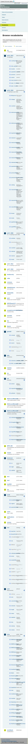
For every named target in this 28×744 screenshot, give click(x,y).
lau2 (8, 480)
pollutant (13, 393)
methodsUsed (13, 162)
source (12, 343)
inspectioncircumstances (13, 388)
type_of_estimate (13, 83)
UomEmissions (13, 693)
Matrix (12, 673)
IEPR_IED (10, 446)
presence (13, 74)
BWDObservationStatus (13, 639)
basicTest (13, 531)
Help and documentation (7, 12)
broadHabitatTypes (13, 500)
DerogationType (13, 422)
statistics (13, 617)
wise (8, 634)
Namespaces (5, 30)
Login (17, 3)
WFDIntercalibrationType (13, 704)
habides (9, 368)
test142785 (13, 560)
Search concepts (19, 46)
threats (12, 213)
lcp (8, 489)
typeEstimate (13, 222)
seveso (9, 522)
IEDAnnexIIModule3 (11, 404)
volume (13, 629)
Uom (12, 690)
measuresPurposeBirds (13, 152)
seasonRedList (13, 206)
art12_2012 (10, 55)
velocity (13, 626)
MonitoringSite (13, 675)
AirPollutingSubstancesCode (13, 417)
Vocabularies (5, 25)
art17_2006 (10, 233)
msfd (8, 494)
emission (13, 605)
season (12, 77)
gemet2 (9, 331)
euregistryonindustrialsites (11, 310)
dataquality (10, 292)
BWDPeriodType (13, 644)
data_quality (13, 66)
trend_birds (13, 80)
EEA (8, 1)
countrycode (13, 60)
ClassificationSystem (13, 655)
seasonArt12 (13, 200)
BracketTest (13, 534)
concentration (13, 601)
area (12, 597)
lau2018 (9, 484)
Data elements (5, 19)
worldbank (10, 730)
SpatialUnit (13, 687)
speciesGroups (13, 507)
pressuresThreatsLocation (13, 177)
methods (13, 251)
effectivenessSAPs (13, 123)
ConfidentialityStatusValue (13, 659)
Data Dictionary (12, 9)
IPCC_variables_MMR (13, 363)
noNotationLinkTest (13, 553)
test (8, 527)
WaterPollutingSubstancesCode (13, 439)
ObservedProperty (13, 678)
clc (12, 463)
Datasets (4, 14)
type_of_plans (13, 86)
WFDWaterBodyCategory (13, 716)
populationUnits (13, 166)
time (12, 622)
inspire (9, 452)
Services (4, 27)
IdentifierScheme (13, 669)
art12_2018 (10, 90)
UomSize (13, 698)
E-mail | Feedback (6, 739)
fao (8, 321)
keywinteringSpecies (13, 133)
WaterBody (13, 702)
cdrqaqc (13, 99)
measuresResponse (13, 157)
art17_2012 (10, 264)
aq (8, 50)
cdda (8, 278)
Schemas (4, 22)
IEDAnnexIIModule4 (11, 411)
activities (13, 238)
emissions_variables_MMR (13, 360)
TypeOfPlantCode (13, 431)
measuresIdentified (13, 142)
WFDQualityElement (13, 712)
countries (13, 106)
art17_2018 (10, 269)
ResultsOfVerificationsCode (13, 427)
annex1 (12, 383)
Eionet (7, 9)
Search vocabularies (8, 46)
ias (8, 373)
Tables (3, 17)
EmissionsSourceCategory (13, 664)
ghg (8, 355)
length (12, 609)
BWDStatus (13, 652)
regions (13, 503)
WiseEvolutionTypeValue (13, 720)
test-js (12, 556)
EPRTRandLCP (11, 303)
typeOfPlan (13, 226)
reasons (13, 255)
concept (13, 335)
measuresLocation (13, 147)
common (9, 282)
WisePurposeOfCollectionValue (13, 723)
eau (12, 540)
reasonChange (13, 189)
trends (12, 218)
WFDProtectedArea (13, 709)
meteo (12, 613)
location (13, 69)
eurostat (9, 315)
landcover (10, 458)
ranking (13, 184)
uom (8, 589)
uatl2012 (13, 470)
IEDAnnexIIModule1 (11, 398)
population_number (13, 71)
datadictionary (11, 287)
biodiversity (10, 274)
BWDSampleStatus (13, 647)
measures (13, 137)
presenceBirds (13, 172)
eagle (12, 466)
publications (10, 517)
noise (8, 511)
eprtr (8, 298)
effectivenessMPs (13, 112)
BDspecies (13, 95)
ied (8, 378)
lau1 (8, 476)
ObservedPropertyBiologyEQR (13, 682)
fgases (9, 326)
